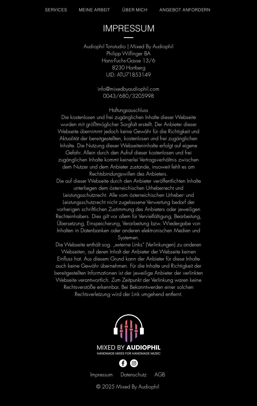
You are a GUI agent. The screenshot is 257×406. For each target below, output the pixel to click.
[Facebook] (123, 363)
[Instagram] (134, 363)
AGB (159, 374)
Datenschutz (134, 374)
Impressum (101, 374)
